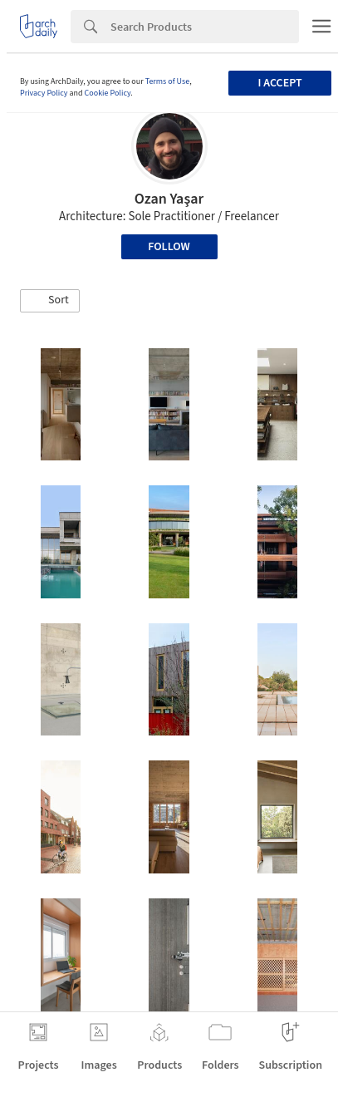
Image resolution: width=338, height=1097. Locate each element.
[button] (50, 300)
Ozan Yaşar (169, 199)
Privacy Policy (44, 93)
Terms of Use (167, 81)
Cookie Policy (108, 93)
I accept (280, 83)
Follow (169, 247)
